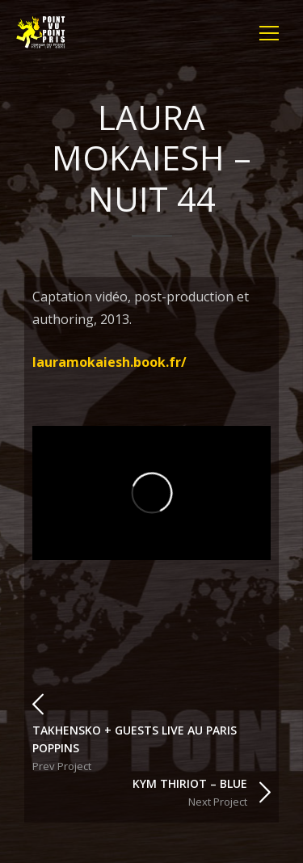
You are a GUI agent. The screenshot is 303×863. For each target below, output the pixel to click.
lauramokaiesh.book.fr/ (109, 362)
